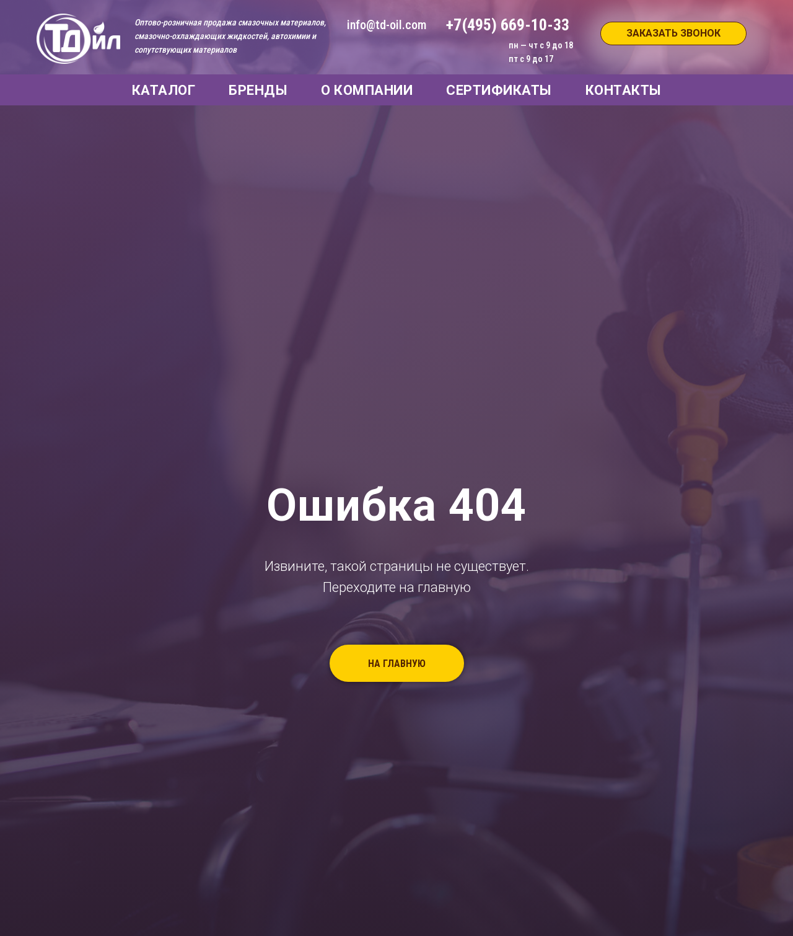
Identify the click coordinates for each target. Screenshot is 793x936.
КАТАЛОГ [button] (164, 90)
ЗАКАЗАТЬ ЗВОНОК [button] (673, 33)
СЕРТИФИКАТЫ (499, 90)
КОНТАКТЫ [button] (623, 90)
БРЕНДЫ (258, 90)
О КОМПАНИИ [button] (367, 90)
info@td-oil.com (386, 24)
